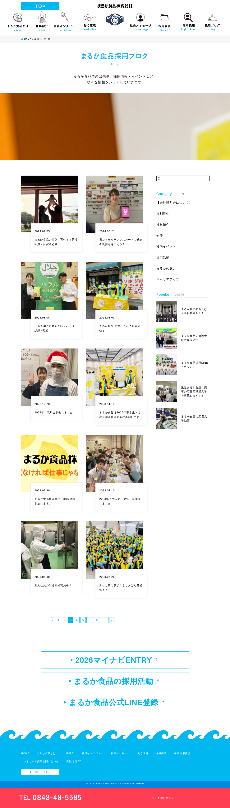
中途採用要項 (182, 753)
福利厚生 (162, 213)
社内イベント (166, 246)
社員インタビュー (66, 20)
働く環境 (90, 20)
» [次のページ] (112, 620)
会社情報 (73, 761)
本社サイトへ (40, 772)
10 (97, 620)
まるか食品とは (18, 20)
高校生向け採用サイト (188, 20)
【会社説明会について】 (174, 202)
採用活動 (162, 257)
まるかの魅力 (166, 268)
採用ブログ (212, 20)
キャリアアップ (167, 279)
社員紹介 (162, 224)
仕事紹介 (42, 20)
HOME (25, 753)
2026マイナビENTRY (114, 660)
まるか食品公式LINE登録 (114, 702)
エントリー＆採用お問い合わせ (40, 761)
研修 (159, 235)
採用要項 (164, 20)
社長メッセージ (140, 20)
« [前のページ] (52, 620)
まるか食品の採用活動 (114, 681)
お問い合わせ (163, 797)
